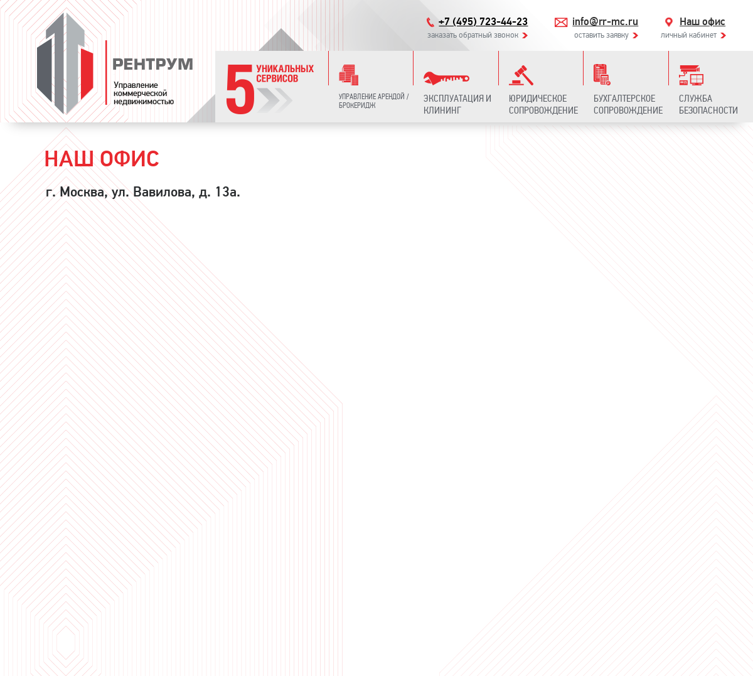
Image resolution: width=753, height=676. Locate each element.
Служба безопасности (708, 104)
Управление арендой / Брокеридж (374, 101)
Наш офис (702, 21)
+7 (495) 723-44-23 (483, 21)
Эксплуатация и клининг (457, 104)
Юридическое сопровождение (543, 104)
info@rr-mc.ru (605, 21)
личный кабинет (689, 35)
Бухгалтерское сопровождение (628, 104)
